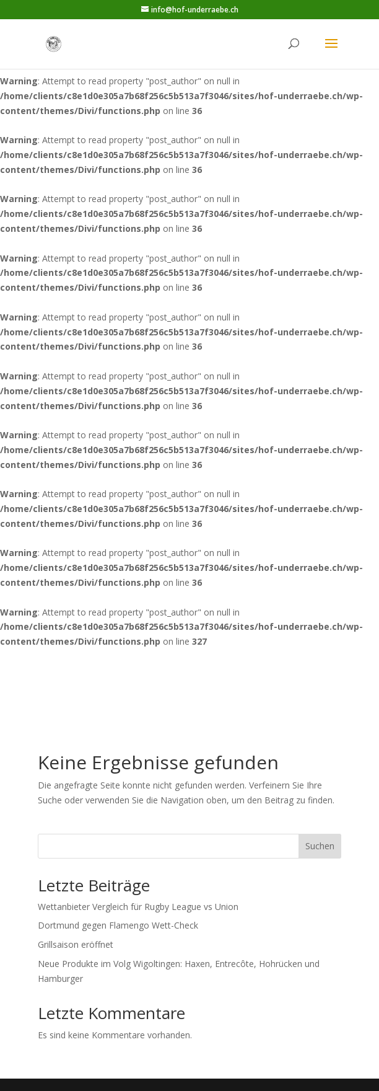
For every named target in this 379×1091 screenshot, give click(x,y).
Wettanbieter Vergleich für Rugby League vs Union (138, 906)
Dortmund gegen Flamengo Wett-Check (118, 925)
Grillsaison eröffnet (75, 944)
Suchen (319, 846)
